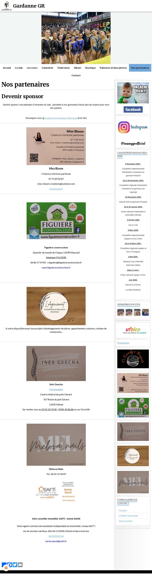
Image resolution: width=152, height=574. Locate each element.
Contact (87, 75)
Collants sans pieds (128, 516)
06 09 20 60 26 (56, 536)
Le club (29, 67)
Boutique (102, 67)
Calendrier (58, 67)
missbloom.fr (56, 189)
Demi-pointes (126, 521)
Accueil (17, 67)
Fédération (75, 67)
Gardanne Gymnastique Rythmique (61, 118)
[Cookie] (6, 567)
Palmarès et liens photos (125, 67)
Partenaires (123, 343)
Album (89, 67)
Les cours (43, 67)
